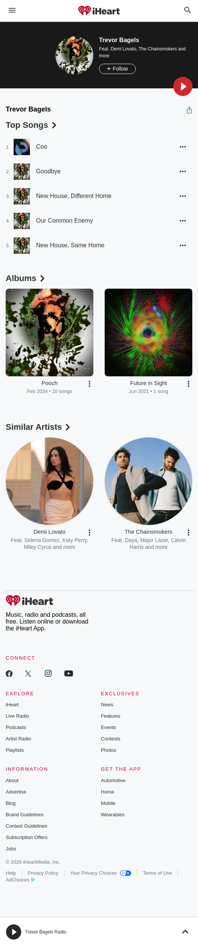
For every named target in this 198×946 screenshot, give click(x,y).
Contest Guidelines (26, 826)
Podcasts (16, 727)
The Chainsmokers (158, 49)
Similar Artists (39, 427)
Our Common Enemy (64, 220)
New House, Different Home (74, 196)
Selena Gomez (42, 540)
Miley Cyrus (37, 547)
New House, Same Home (70, 245)
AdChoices (20, 880)
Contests (110, 739)
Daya (131, 540)
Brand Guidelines (25, 814)
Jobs (11, 849)
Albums (26, 278)
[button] (182, 86)
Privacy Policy (43, 873)
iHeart (12, 704)
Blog (11, 803)
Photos (108, 750)
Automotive (113, 780)
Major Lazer (154, 540)
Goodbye (48, 171)
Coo (41, 146)
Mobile (108, 803)
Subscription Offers (26, 837)
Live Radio (17, 716)
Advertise (16, 792)
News (107, 704)
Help (11, 873)
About (12, 780)
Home (107, 792)
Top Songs (32, 125)
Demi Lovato (123, 49)
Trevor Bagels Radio (45, 932)
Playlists (15, 750)
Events (108, 727)
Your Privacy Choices (100, 873)
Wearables (112, 814)
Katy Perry (74, 540)
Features (110, 716)
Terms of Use (157, 873)
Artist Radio (18, 739)
